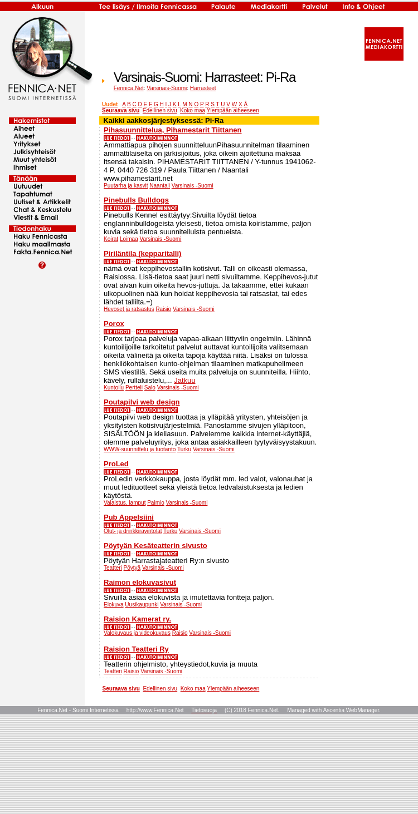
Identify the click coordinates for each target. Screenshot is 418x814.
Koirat (111, 239)
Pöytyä (132, 568)
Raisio (163, 309)
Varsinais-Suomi (167, 88)
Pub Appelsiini (129, 517)
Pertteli (134, 387)
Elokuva (114, 604)
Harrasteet (203, 88)
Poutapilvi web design (142, 402)
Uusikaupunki (141, 604)
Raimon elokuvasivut (140, 582)
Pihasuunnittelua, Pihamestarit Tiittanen (173, 130)
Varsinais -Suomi (192, 185)
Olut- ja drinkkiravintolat (133, 531)
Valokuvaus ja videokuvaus (137, 633)
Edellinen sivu (160, 110)
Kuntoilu (114, 387)
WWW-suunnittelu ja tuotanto (140, 449)
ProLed (116, 464)
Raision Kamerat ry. (137, 619)
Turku (184, 449)
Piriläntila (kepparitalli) (142, 253)
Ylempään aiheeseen (233, 110)
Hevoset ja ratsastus (129, 309)
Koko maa (192, 110)
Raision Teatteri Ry (136, 649)
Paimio (155, 503)
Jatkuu (184, 380)
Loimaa (129, 239)
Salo (149, 387)
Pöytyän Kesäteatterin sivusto (155, 545)
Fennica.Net (129, 88)
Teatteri (113, 568)
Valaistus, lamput (124, 503)
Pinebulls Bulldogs (136, 200)
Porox (114, 323)
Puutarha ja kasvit (126, 185)
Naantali (159, 185)
